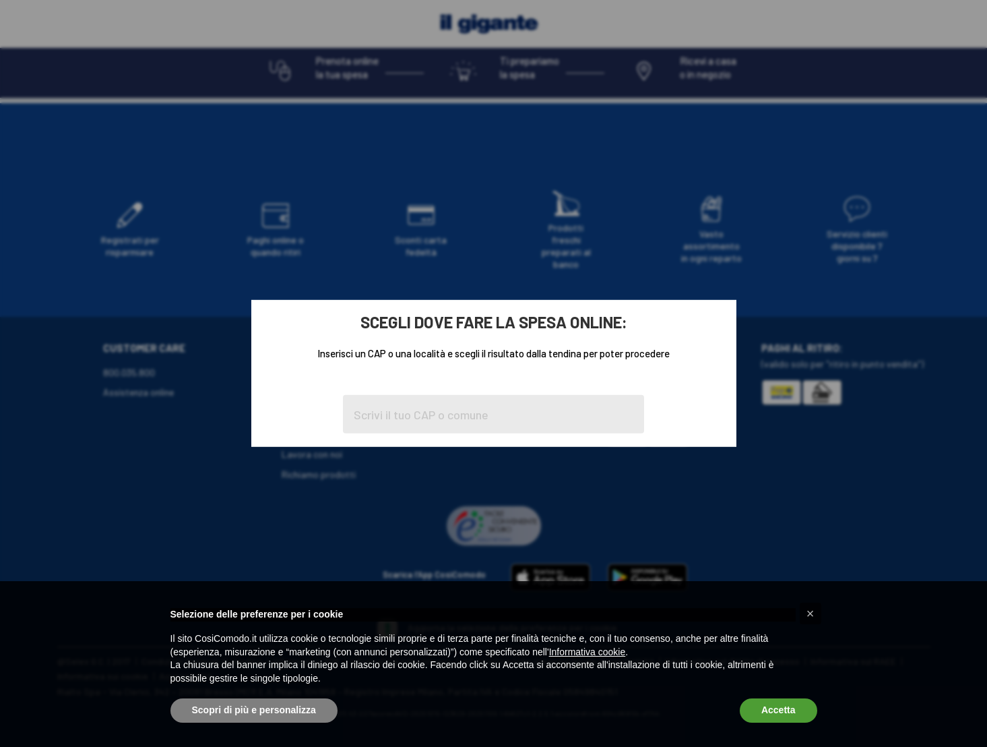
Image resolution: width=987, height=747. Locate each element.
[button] (810, 613)
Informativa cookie (587, 652)
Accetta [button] (778, 710)
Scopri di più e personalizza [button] (254, 710)
